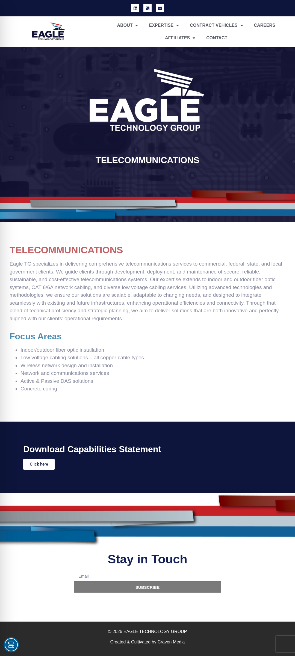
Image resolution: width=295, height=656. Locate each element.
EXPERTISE (164, 25)
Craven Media (171, 642)
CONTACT (216, 38)
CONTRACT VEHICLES (216, 25)
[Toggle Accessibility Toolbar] (11, 645)
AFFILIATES (180, 38)
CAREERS (264, 25)
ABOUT (127, 25)
